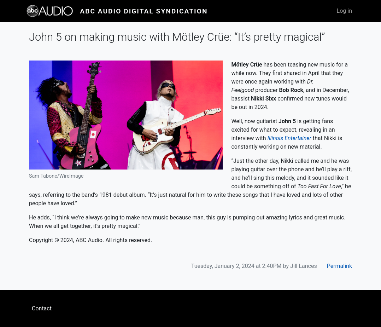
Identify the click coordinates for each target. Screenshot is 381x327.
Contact (42, 308)
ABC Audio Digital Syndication (143, 11)
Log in (344, 10)
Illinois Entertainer (289, 138)
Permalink (339, 266)
